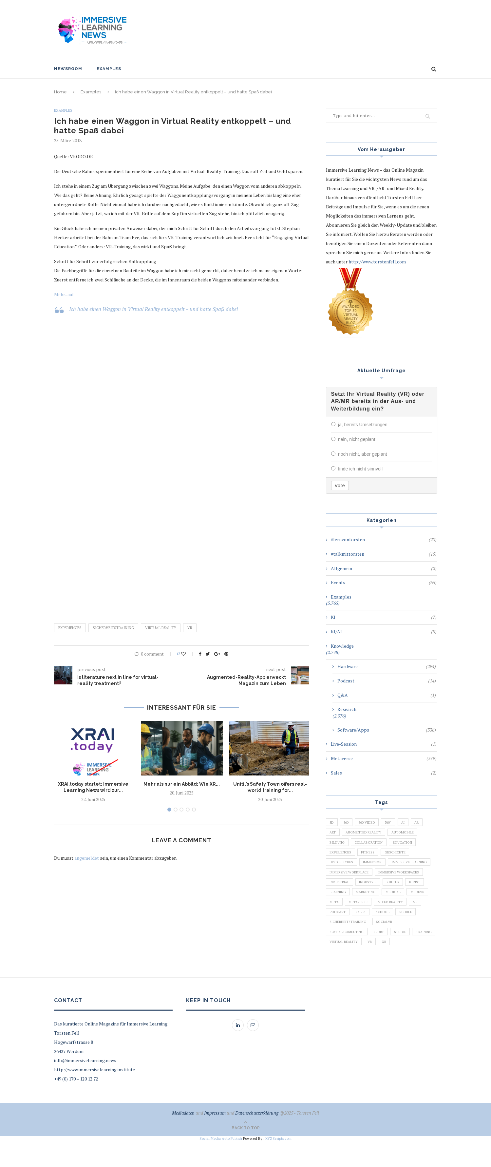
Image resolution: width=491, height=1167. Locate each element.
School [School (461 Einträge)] (388, 933)
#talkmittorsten (384, 552)
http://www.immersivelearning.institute (94, 1096)
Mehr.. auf (64, 295)
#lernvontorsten (384, 538)
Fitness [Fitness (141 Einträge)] (372, 855)
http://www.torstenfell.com (377, 261)
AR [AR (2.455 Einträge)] (428, 821)
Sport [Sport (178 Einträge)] (384, 956)
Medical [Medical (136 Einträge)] (370, 911)
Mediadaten (183, 1139)
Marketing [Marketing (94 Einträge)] (340, 911)
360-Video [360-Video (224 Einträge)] (372, 821)
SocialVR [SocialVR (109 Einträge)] (392, 945)
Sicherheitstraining (113, 627)
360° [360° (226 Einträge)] (396, 821)
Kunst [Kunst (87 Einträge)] (392, 900)
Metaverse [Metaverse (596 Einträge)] (340, 922)
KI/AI (384, 630)
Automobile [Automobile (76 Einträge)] (409, 833)
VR (189, 627)
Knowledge (342, 644)
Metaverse (384, 757)
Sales (384, 771)
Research (346, 708)
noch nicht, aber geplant (362, 453)
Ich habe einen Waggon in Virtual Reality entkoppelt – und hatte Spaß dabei (153, 309)
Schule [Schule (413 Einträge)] (414, 933)
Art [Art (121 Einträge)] (333, 833)
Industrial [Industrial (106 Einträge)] (397, 889)
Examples (109, 69)
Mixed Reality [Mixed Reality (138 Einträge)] (375, 922)
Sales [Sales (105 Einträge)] (364, 933)
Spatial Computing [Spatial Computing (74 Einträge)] (349, 956)
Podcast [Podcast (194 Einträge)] (339, 933)
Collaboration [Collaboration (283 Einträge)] (372, 844)
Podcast (386, 679)
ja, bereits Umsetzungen (362, 424)
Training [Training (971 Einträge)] (339, 967)
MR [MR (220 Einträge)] (402, 922)
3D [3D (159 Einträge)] (332, 821)
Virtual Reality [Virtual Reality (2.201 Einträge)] (374, 967)
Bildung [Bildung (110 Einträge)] (338, 844)
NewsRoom (68, 69)
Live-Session (384, 742)
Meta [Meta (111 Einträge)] (420, 911)
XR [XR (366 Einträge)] (419, 967)
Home (60, 91)
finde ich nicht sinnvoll (360, 467)
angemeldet (86, 858)
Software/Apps (386, 728)
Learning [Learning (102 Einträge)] (418, 900)
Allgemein (384, 567)
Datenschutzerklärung (256, 1139)
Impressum (215, 1139)
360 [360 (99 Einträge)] (349, 821)
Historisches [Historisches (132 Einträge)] (343, 866)
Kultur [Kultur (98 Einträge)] (367, 900)
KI (384, 616)
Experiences (70, 627)
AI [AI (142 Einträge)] (413, 821)
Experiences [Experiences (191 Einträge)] (341, 855)
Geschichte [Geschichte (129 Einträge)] (401, 855)
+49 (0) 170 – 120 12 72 (76, 1105)
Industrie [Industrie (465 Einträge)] (339, 900)
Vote (340, 484)
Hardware (386, 665)
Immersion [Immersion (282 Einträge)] (378, 866)
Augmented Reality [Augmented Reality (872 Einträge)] (367, 833)
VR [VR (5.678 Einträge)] (403, 967)
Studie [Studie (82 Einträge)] (407, 956)
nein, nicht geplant (356, 439)
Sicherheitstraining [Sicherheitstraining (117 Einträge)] (350, 945)
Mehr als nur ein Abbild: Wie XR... (181, 784)
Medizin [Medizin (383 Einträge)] (397, 911)
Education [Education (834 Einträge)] (410, 844)
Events (384, 581)
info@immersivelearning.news (85, 1086)
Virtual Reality (160, 627)
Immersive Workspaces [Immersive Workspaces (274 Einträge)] (352, 889)
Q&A (386, 694)
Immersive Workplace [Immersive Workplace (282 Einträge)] (401, 877)
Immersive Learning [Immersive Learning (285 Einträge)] (349, 877)
